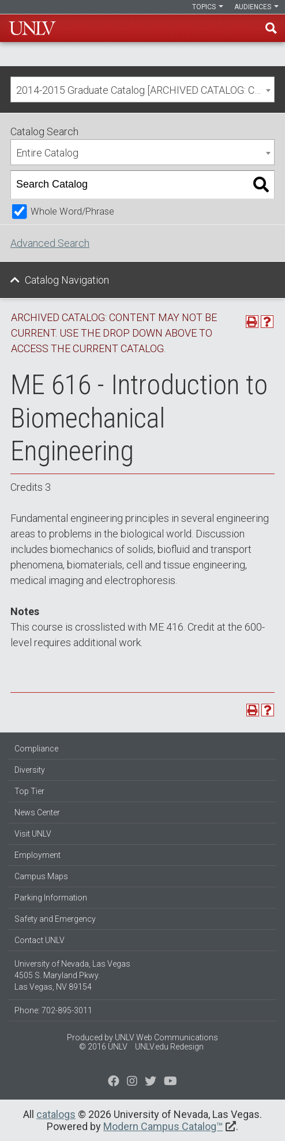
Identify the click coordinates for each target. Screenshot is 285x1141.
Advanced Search (49, 243)
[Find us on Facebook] (113, 1082)
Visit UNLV (32, 833)
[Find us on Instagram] (150, 1082)
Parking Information (50, 897)
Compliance (36, 748)
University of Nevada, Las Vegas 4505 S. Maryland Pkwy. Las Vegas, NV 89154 (72, 975)
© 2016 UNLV (103, 1046)
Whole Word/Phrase (72, 211)
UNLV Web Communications (166, 1037)
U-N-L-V (32, 28)
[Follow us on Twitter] (132, 1082)
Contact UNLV (39, 940)
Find (271, 28)
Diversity (29, 769)
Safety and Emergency (55, 919)
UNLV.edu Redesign (169, 1046)
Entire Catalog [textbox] (47, 153)
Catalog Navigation (67, 280)
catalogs (56, 1114)
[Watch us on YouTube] (170, 1082)
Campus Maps (41, 876)
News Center (37, 812)
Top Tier (29, 791)
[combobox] (142, 89)
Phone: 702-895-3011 (53, 1010)
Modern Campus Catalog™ (163, 1126)
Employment (37, 855)
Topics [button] (207, 7)
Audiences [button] (256, 7)
